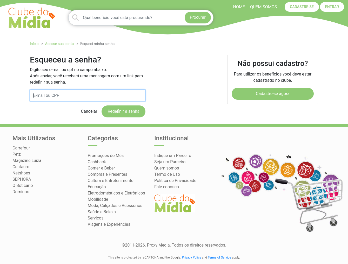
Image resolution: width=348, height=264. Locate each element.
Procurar (198, 17)
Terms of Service (219, 257)
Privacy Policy (191, 257)
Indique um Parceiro (172, 155)
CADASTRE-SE (302, 7)
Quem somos (263, 6)
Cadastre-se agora (273, 93)
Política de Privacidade (175, 180)
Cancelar (89, 111)
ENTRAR (332, 7)
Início (34, 44)
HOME (239, 6)
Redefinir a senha (123, 111)
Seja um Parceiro (169, 161)
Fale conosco (166, 186)
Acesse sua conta (59, 44)
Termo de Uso (167, 174)
